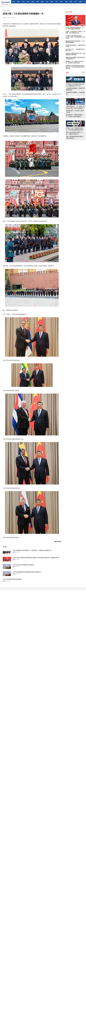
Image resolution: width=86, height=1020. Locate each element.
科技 (47, 1)
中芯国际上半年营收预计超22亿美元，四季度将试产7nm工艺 (75, 85)
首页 (4, 10)
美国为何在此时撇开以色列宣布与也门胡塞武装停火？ (75, 58)
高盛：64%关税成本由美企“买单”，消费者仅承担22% (74, 133)
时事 (13, 1)
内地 (6, 10)
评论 (61, 1)
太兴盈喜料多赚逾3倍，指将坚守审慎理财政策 (75, 89)
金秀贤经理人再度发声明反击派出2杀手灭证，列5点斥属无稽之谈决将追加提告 (75, 67)
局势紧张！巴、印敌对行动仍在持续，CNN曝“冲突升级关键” (75, 62)
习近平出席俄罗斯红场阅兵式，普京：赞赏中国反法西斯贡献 (75, 28)
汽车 (56, 1)
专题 (66, 1)
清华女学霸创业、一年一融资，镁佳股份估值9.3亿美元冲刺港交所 (75, 107)
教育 (71, 1)
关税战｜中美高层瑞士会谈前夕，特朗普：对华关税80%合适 (75, 32)
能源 (52, 1)
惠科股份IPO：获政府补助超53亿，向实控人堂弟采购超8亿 (74, 115)
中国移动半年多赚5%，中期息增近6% (75, 93)
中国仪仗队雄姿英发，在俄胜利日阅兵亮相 (75, 46)
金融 (33, 1)
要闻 (8, 10)
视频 (80, 1)
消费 (37, 1)
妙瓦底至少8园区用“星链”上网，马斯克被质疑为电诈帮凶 (75, 54)
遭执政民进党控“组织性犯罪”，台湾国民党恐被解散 (75, 41)
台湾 (23, 1)
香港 (18, 1)
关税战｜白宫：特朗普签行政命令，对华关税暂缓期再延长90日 (74, 129)
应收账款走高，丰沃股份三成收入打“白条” (75, 111)
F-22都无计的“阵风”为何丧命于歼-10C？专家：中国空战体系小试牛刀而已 (75, 37)
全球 (28, 1)
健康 (42, 1)
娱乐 (75, 1)
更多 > (83, 72)
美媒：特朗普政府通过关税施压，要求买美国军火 (75, 137)
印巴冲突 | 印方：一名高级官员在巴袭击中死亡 (75, 50)
